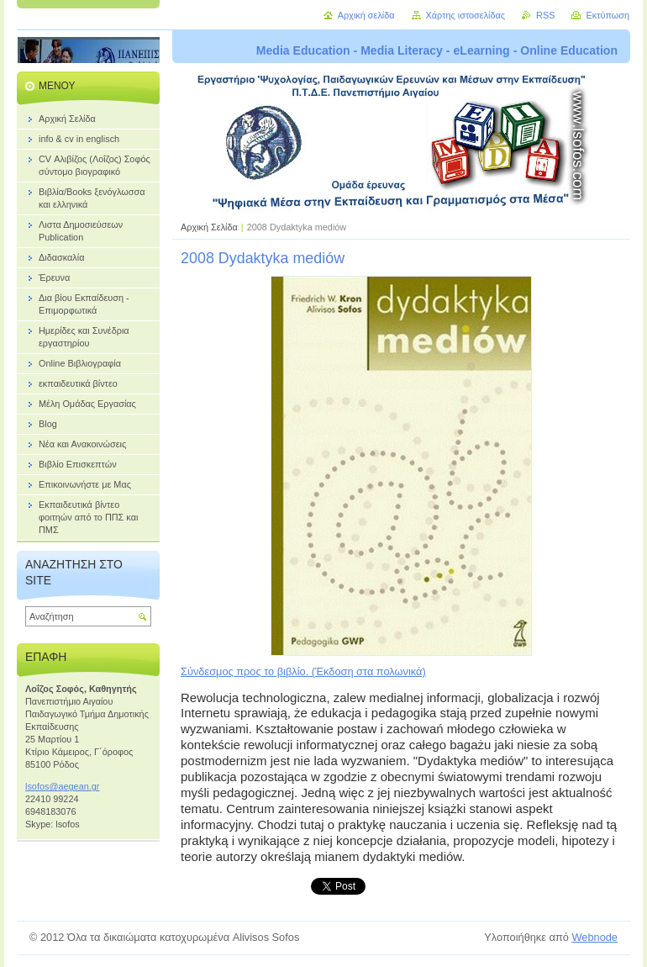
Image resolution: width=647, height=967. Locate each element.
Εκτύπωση (607, 15)
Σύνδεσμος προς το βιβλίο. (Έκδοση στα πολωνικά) (303, 671)
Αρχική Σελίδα (209, 227)
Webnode (594, 937)
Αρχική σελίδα (366, 15)
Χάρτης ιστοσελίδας (466, 15)
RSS (545, 15)
